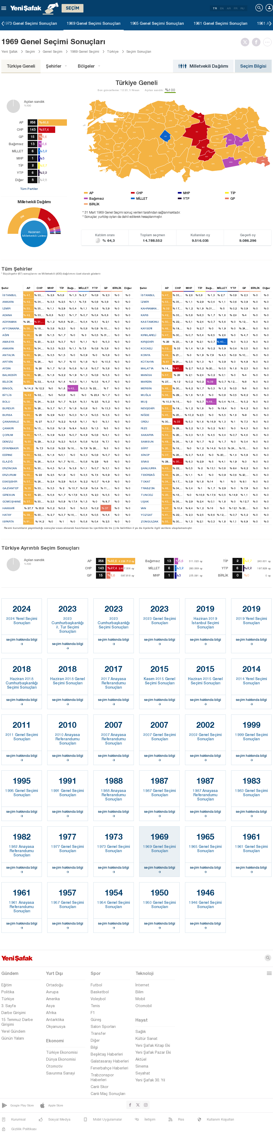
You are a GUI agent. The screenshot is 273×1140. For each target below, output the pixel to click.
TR (215, 8)
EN (222, 8)
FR (235, 8)
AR (229, 8)
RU (242, 8)
